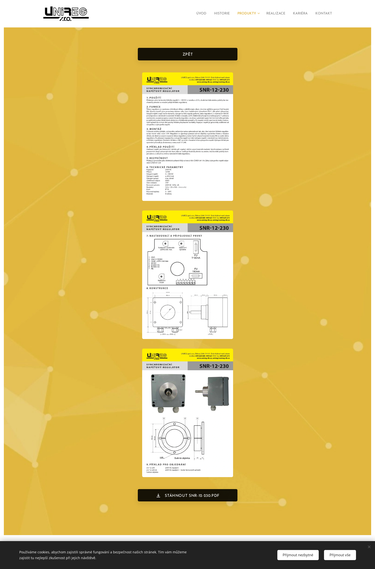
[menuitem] (187, 14)
